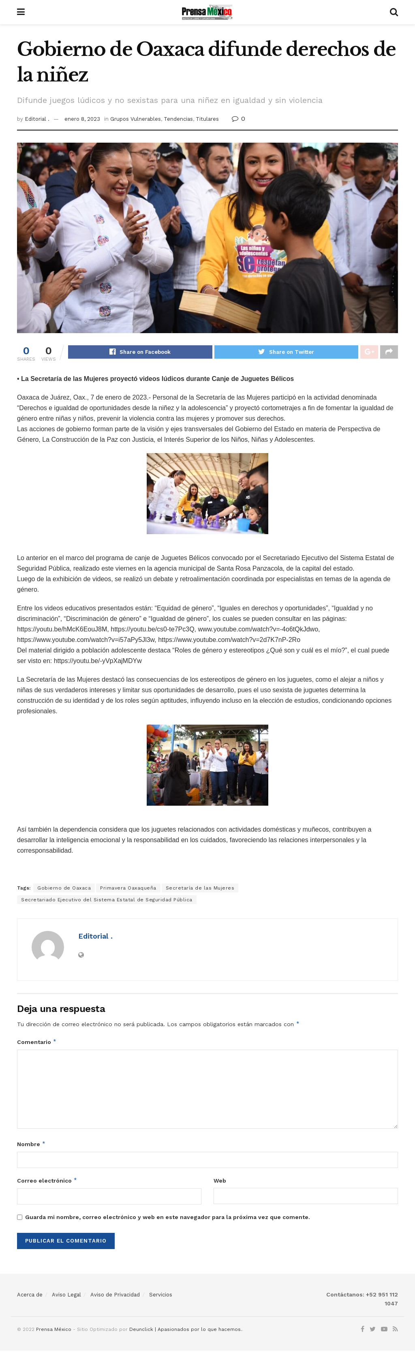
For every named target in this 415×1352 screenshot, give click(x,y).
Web (220, 1182)
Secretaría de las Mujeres (200, 889)
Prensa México (53, 1330)
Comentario (37, 1043)
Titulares (207, 119)
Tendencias (178, 119)
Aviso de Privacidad (115, 1296)
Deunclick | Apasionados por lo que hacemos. (185, 1330)
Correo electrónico (47, 1181)
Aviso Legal (66, 1296)
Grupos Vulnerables (135, 119)
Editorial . (37, 119)
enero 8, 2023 (82, 119)
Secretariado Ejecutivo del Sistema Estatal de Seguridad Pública (107, 901)
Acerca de (30, 1296)
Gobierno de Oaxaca (64, 889)
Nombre (31, 1145)
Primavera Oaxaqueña (128, 889)
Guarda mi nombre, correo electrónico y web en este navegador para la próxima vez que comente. (167, 1218)
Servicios (160, 1296)
